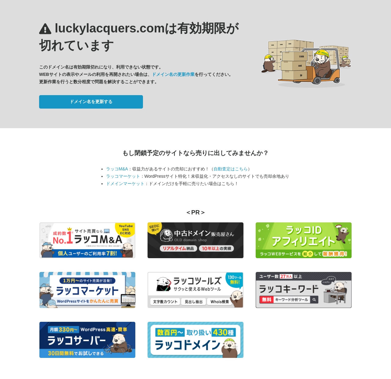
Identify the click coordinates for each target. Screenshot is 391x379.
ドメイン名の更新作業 (173, 74)
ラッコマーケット (123, 176)
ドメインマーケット (125, 183)
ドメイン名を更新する (91, 101)
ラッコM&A (117, 168)
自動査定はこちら (231, 168)
